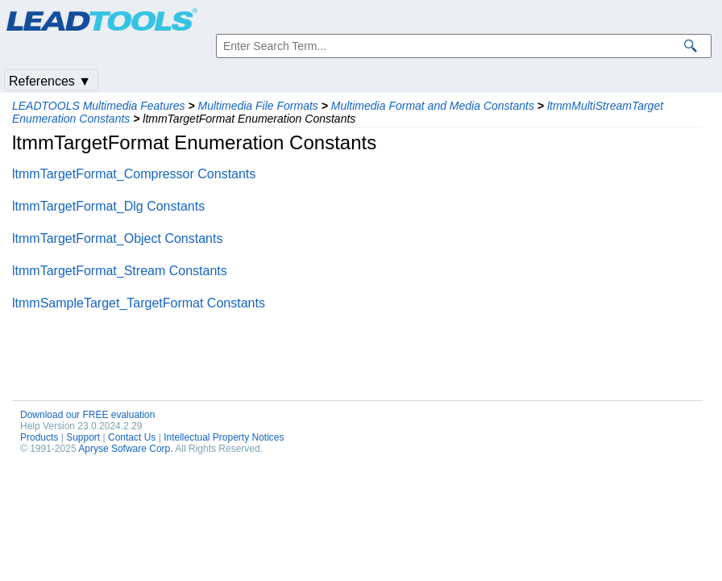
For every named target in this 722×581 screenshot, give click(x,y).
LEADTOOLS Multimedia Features (98, 105)
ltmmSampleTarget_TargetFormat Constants (138, 303)
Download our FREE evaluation (87, 414)
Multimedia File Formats (257, 105)
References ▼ (50, 81)
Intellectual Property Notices (224, 437)
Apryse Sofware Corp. (125, 448)
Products (39, 437)
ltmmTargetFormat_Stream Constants (119, 271)
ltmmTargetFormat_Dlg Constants (108, 206)
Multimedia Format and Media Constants (432, 105)
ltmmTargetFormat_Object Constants (117, 238)
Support (83, 437)
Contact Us (132, 437)
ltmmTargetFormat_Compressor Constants (133, 174)
